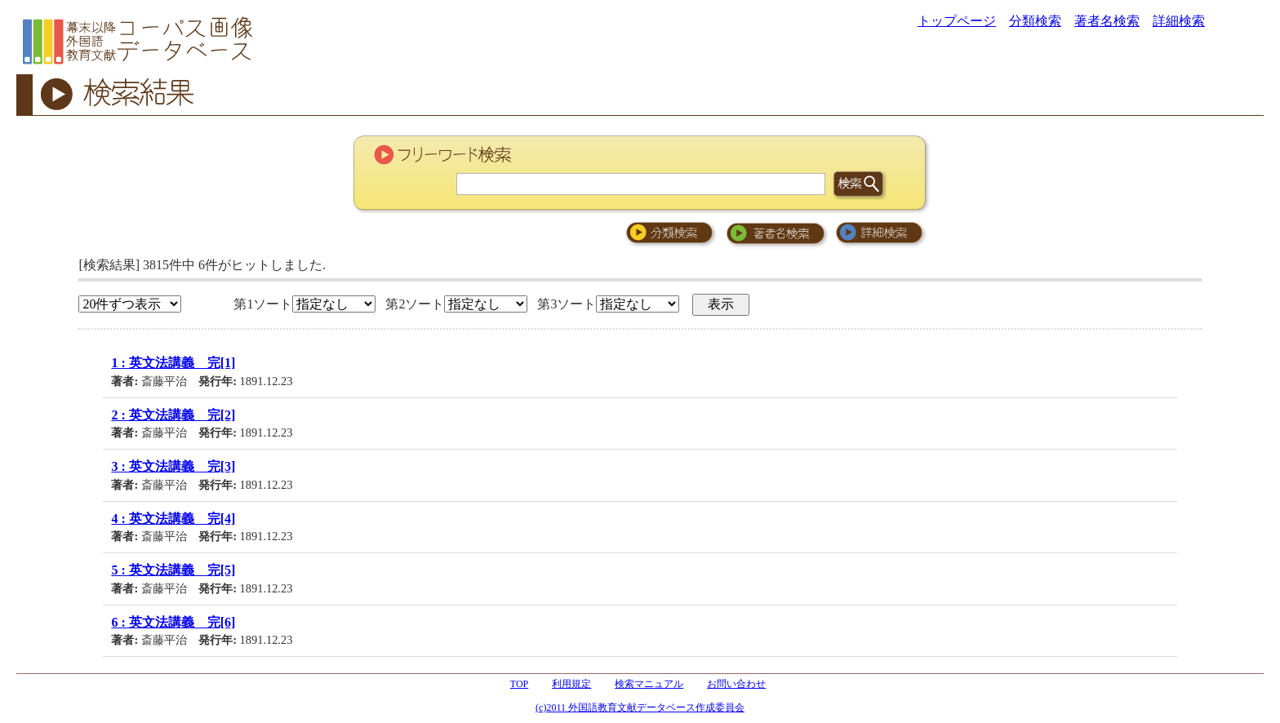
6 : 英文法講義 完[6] (173, 622)
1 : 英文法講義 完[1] (173, 363)
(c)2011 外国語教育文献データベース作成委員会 (640, 707)
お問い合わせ (736, 684)
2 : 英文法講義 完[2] (173, 415)
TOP (519, 684)
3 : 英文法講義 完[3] (173, 466)
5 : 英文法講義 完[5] (173, 570)
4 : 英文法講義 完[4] (173, 519)
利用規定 (571, 684)
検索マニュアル (649, 684)
